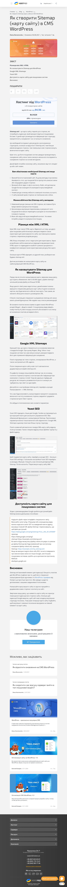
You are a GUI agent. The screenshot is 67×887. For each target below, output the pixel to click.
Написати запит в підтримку (33, 866)
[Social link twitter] (33, 873)
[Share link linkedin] (36, 91)
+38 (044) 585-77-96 (33, 863)
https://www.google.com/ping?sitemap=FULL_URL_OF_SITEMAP (33, 532)
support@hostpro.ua (33, 855)
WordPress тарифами (43, 577)
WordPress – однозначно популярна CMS (26, 720)
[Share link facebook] (24, 91)
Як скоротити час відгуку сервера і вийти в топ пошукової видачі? (33, 686)
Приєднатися (33, 642)
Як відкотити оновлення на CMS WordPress (33, 667)
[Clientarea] (56, 3)
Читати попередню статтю (21, 682)
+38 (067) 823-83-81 (33, 859)
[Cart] (41, 3)
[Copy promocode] (34, 115)
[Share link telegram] (18, 91)
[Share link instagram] (30, 91)
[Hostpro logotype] (20, 3)
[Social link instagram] (29, 873)
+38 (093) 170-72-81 (33, 861)
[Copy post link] (12, 91)
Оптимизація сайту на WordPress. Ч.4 (25, 758)
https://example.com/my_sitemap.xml (31, 549)
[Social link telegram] (41, 873)
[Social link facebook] (26, 873)
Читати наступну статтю (20, 664)
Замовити (33, 123)
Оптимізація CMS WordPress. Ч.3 (23, 795)
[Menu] (11, 3)
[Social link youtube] (37, 873)
